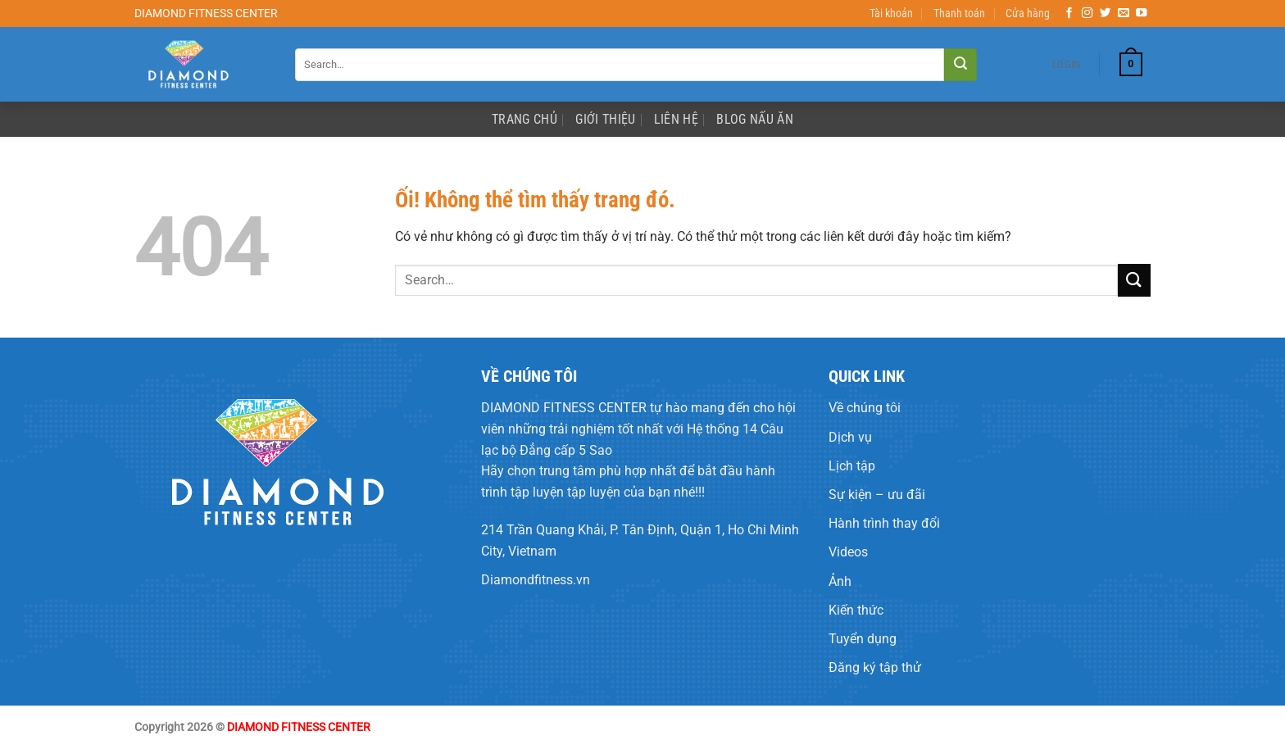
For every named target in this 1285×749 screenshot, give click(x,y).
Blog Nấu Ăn (754, 119)
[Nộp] (960, 64)
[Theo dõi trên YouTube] (1141, 13)
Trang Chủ (524, 119)
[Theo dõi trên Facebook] (1069, 13)
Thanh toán (959, 13)
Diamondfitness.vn (535, 580)
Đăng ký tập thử (875, 667)
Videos (848, 552)
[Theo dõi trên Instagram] (1087, 13)
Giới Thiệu (605, 119)
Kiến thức (856, 610)
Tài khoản (891, 13)
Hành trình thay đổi (884, 523)
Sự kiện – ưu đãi (877, 494)
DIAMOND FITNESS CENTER (564, 407)
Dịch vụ (850, 437)
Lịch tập (852, 466)
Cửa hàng (1028, 13)
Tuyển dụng (863, 639)
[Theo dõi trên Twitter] (1105, 13)
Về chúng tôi (865, 407)
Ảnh (840, 581)
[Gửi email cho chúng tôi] (1123, 13)
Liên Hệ (676, 119)
